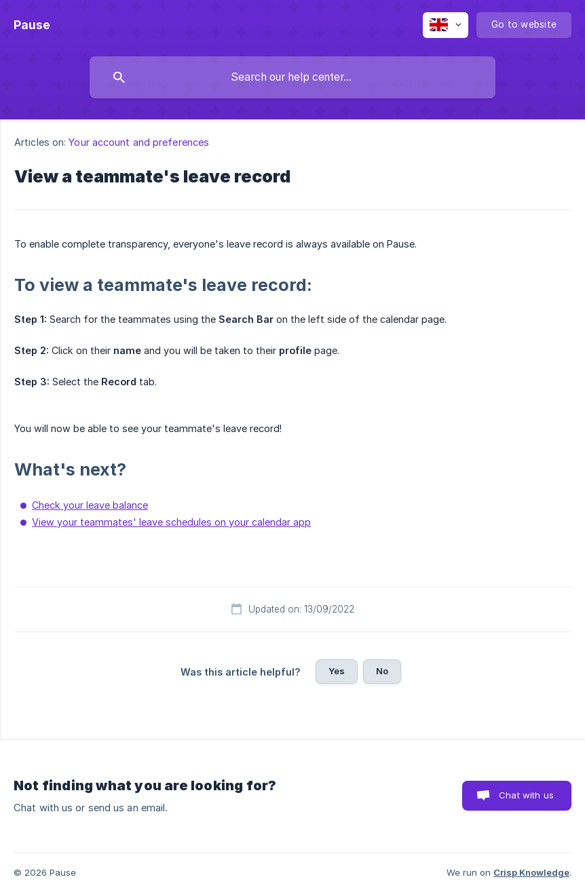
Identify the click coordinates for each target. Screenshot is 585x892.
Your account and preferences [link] (139, 142)
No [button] (382, 670)
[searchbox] (292, 77)
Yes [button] (336, 670)
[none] (32, 25)
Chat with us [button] (526, 795)
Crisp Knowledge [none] (531, 872)
